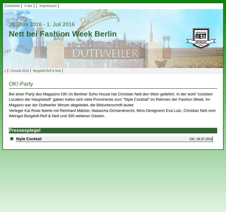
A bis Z (29, 6)
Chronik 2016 (19, 70)
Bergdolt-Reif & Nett (47, 70)
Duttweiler (12, 6)
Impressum (48, 6)
